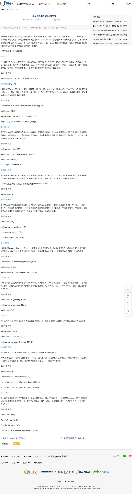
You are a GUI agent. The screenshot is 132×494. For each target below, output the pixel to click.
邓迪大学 (4, 315)
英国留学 (16, 37)
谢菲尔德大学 (6, 200)
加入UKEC (5, 463)
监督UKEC (27, 463)
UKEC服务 (27, 456)
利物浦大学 (5, 278)
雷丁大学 (4, 393)
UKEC (2, 9)
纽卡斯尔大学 (6, 347)
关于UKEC (5, 456)
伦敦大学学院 (6, 84)
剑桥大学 (4, 56)
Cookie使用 (69, 482)
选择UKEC (16, 456)
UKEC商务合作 (63, 456)
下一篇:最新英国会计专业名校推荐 (72, 438)
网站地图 (38, 463)
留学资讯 (10, 9)
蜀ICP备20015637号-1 (93, 488)
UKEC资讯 (50, 456)
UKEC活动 (38, 456)
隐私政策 (58, 482)
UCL (13, 84)
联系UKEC (16, 463)
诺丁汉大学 (5, 243)
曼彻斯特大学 (6, 170)
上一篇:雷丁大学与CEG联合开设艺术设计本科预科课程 (12, 438)
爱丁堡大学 (5, 127)
